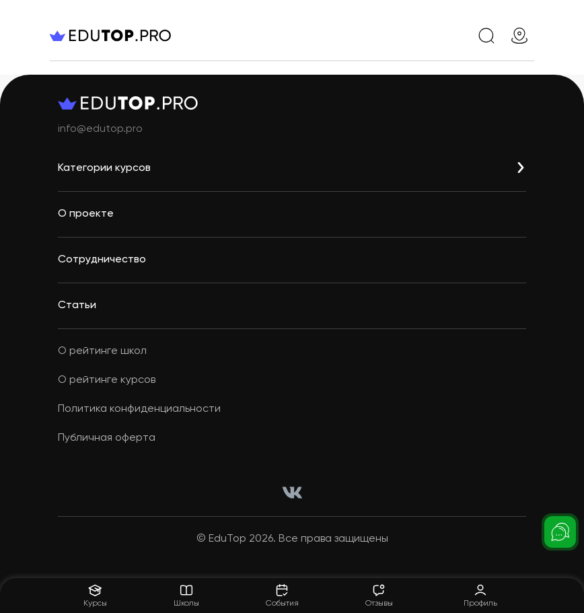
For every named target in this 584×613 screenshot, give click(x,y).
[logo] (130, 35)
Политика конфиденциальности (139, 409)
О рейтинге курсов (106, 380)
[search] (486, 35)
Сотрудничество (102, 259)
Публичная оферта (106, 438)
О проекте (86, 214)
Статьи (77, 305)
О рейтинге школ (102, 351)
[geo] (519, 35)
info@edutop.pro (100, 129)
